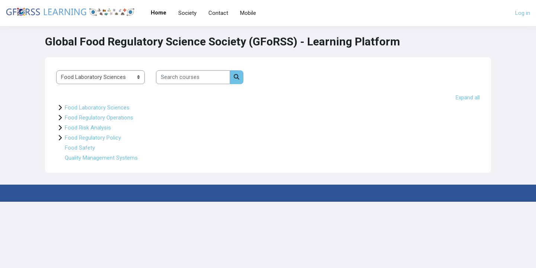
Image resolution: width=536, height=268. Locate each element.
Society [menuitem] (187, 13)
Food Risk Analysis (88, 127)
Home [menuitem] (158, 12)
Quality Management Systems (101, 157)
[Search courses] (193, 77)
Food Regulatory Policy (93, 137)
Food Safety (80, 147)
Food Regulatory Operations (99, 117)
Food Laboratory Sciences (97, 107)
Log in (522, 13)
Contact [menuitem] (218, 13)
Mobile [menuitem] (248, 13)
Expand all (468, 97)
